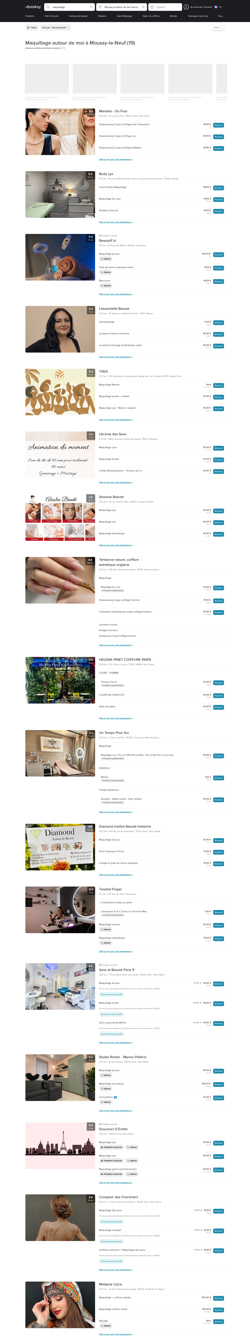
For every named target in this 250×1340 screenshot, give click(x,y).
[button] (69, 7)
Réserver (219, 125)
